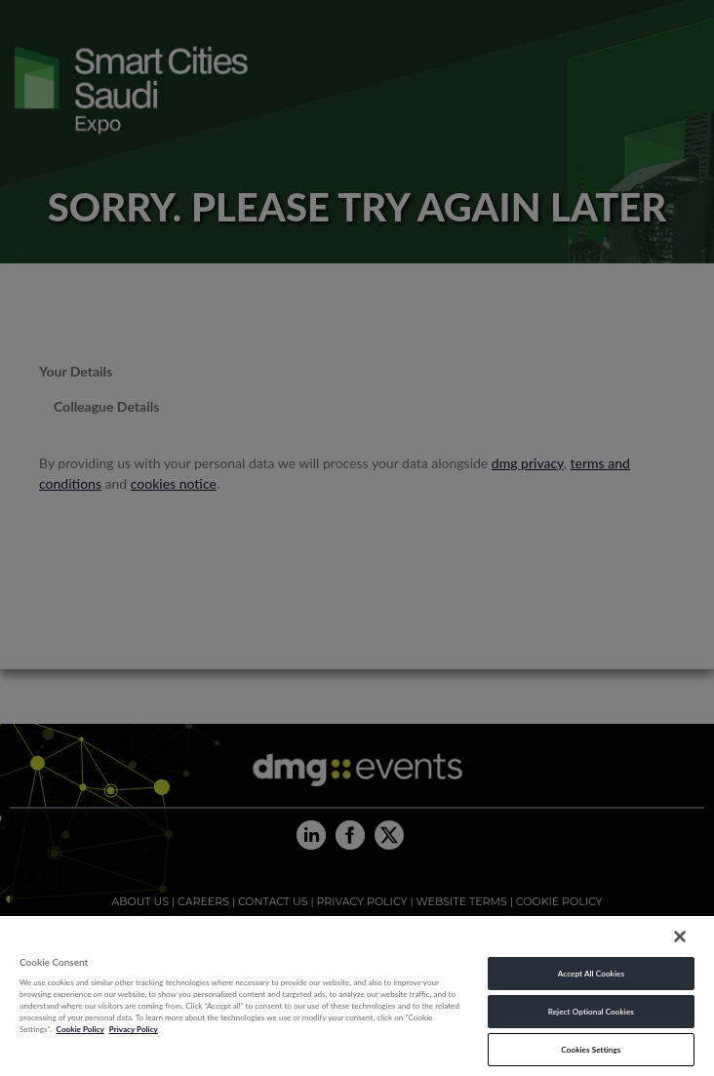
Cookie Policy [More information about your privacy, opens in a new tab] (80, 1029)
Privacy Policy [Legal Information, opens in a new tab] (133, 1029)
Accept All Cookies (591, 973)
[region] (357, 995)
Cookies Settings (590, 1050)
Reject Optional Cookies (591, 1011)
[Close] (680, 936)
